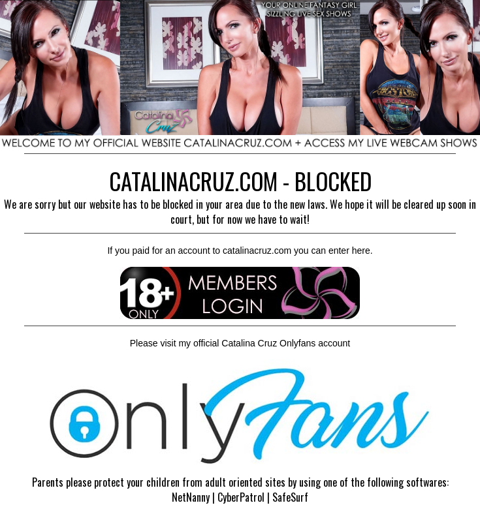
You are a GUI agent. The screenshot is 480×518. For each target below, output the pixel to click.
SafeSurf (290, 497)
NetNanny (191, 497)
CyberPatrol (240, 497)
